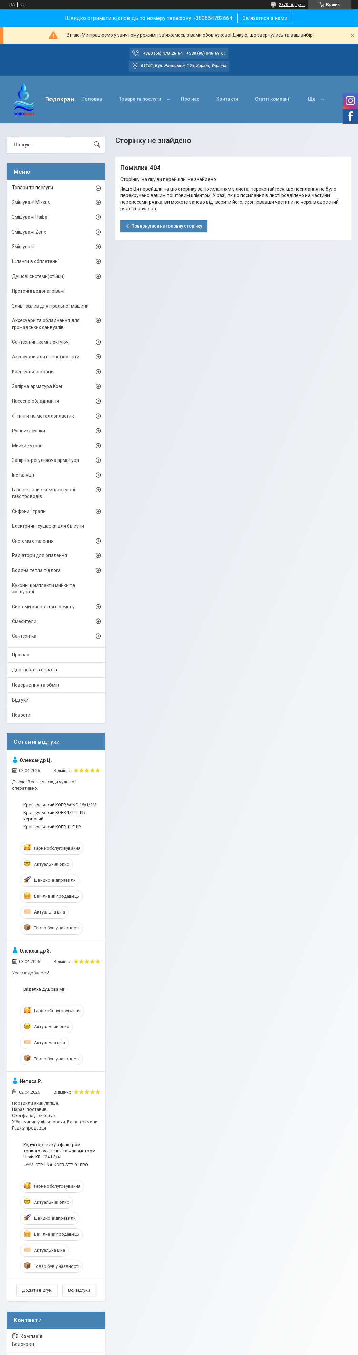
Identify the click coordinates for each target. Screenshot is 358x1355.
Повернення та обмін (35, 685)
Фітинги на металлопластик (43, 416)
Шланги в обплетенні (35, 261)
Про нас (190, 99)
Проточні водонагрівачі (38, 291)
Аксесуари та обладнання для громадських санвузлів (46, 324)
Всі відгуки (79, 1290)
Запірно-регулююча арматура (45, 460)
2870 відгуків (292, 4)
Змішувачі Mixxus (31, 202)
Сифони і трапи (29, 511)
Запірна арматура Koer (37, 386)
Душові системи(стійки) (38, 276)
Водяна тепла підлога (36, 570)
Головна (92, 99)
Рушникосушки (28, 430)
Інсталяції (23, 475)
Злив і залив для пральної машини (50, 306)
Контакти (227, 99)
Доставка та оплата (34, 669)
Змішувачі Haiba (29, 217)
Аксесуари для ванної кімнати (45, 356)
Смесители (24, 621)
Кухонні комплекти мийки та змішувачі (43, 589)
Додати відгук (37, 1290)
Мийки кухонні (28, 445)
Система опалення (33, 541)
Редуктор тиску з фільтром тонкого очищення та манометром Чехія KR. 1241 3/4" (59, 1150)
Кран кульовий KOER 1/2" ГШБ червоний (54, 815)
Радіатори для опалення (39, 555)
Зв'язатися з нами (265, 18)
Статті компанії (273, 99)
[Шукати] (97, 145)
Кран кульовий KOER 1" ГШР (52, 826)
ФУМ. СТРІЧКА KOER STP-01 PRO (55, 1164)
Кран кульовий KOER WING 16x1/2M (59, 804)
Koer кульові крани (33, 371)
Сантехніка (24, 636)
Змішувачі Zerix (29, 232)
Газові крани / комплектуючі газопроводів (43, 493)
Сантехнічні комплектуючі (41, 342)
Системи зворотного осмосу (43, 606)
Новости (21, 715)
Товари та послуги (140, 99)
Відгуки (20, 700)
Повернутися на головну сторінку (166, 226)
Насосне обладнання (35, 401)
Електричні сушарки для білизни (48, 526)
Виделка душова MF (44, 989)
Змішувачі (23, 246)
